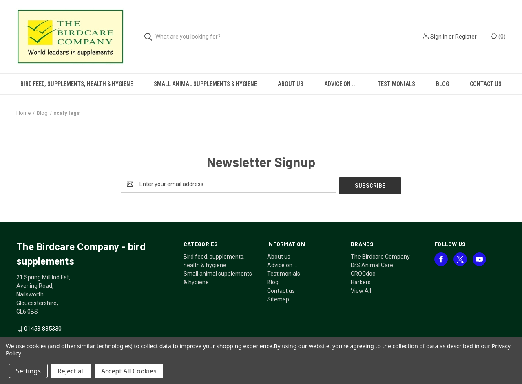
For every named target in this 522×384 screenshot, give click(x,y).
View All (361, 289)
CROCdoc (363, 272)
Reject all (71, 370)
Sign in (438, 36)
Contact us (486, 84)
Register (466, 36)
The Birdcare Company (380, 255)
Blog (442, 84)
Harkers (361, 280)
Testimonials (396, 84)
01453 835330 (43, 327)
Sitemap (278, 297)
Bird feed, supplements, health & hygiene (76, 84)
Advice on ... (340, 84)
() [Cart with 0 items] (498, 36)
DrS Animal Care (372, 263)
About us (290, 84)
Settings (28, 370)
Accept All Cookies (129, 370)
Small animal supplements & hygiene (205, 84)
